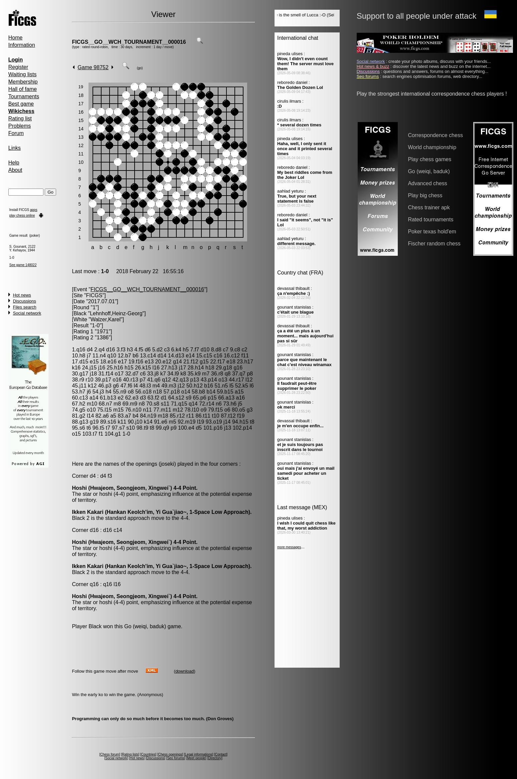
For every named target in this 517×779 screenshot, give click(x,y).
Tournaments (23, 96)
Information (21, 45)
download (184, 671)
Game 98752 (93, 67)
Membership (23, 82)
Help (13, 162)
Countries (148, 754)
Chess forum (109, 754)
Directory (214, 758)
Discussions (24, 301)
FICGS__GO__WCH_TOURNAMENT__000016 (129, 42)
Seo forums (175, 758)
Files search (24, 307)
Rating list (20, 118)
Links (14, 148)
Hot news (22, 295)
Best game (21, 104)
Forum (16, 133)
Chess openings (170, 754)
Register (18, 67)
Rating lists (130, 754)
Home (15, 37)
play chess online (22, 215)
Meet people (196, 758)
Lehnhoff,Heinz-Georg (116, 313)
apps (33, 210)
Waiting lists (22, 74)
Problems (19, 126)
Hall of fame (22, 89)
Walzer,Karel (106, 319)
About (15, 170)
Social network (27, 313)
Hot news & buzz (373, 66)
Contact (220, 754)
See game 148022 (23, 265)
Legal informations (198, 754)
